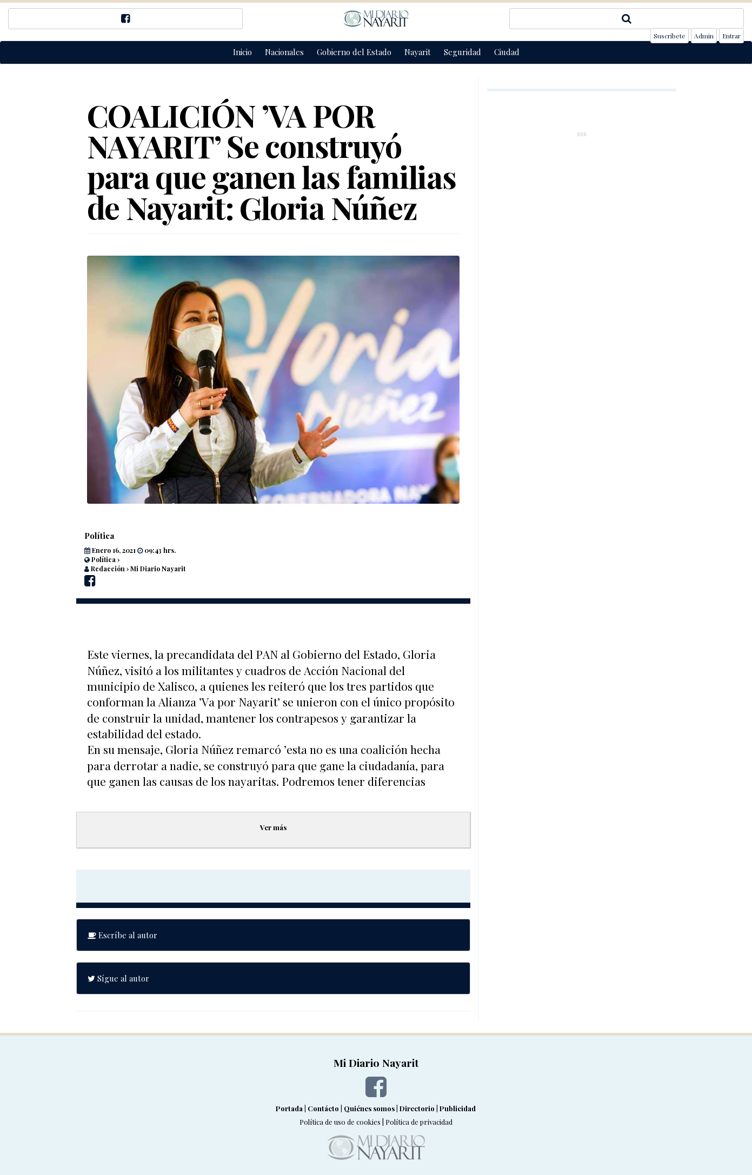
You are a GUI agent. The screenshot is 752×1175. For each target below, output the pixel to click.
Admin (704, 35)
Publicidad (458, 1108)
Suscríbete (670, 35)
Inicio (242, 51)
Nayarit (417, 51)
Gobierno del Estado (354, 51)
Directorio (417, 1108)
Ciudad (507, 51)
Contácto (323, 1108)
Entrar (731, 35)
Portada (289, 1108)
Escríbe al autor (122, 935)
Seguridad (462, 51)
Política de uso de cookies (340, 1121)
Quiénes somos (369, 1108)
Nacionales (284, 51)
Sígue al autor (118, 978)
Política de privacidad (418, 1121)
